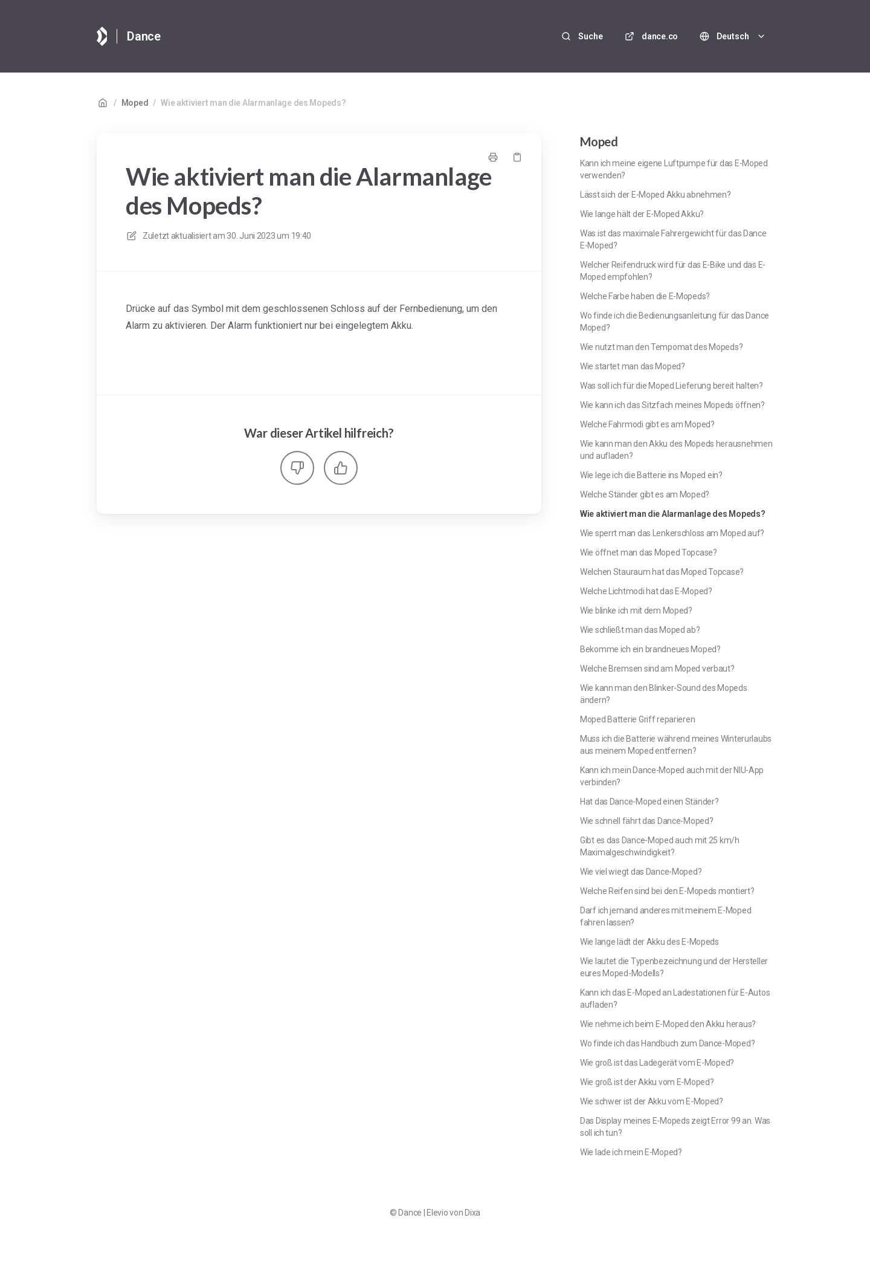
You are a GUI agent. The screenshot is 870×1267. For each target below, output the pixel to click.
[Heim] (102, 36)
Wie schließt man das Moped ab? (640, 630)
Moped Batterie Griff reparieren (637, 719)
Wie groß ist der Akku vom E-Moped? (647, 1082)
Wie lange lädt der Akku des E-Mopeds (649, 942)
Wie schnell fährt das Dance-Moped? (646, 821)
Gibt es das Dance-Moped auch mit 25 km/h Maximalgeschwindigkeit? (660, 846)
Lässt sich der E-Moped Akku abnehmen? (655, 194)
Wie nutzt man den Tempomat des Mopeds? (661, 347)
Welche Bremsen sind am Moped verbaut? (657, 668)
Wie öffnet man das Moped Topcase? (648, 552)
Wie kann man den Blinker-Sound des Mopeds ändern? (663, 694)
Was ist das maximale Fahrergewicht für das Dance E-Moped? (673, 239)
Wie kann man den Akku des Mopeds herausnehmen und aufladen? (676, 450)
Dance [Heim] (144, 36)
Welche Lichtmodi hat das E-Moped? (646, 591)
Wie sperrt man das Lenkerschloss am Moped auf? (672, 533)
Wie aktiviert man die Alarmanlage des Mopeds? (253, 103)
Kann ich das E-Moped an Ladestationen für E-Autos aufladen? (675, 998)
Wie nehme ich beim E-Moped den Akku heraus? (668, 1024)
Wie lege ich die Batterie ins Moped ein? (651, 475)
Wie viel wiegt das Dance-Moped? (640, 872)
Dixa (472, 1212)
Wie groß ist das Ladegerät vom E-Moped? (657, 1063)
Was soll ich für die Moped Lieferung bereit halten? (671, 385)
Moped (135, 103)
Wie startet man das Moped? (632, 366)
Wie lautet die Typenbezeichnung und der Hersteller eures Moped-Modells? (674, 967)
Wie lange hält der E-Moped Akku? (642, 214)
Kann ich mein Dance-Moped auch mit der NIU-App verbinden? (672, 776)
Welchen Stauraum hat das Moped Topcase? (662, 572)
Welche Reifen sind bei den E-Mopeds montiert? (667, 891)
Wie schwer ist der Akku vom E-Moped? (651, 1101)
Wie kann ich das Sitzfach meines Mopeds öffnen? (672, 405)
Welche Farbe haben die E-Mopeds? (645, 296)
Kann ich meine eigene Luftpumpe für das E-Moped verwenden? (674, 169)
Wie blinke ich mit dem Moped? (636, 610)
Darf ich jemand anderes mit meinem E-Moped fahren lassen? (665, 916)
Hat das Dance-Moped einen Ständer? (649, 801)
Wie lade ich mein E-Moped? (631, 1152)
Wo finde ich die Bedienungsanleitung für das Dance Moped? (674, 321)
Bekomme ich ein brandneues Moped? (650, 649)
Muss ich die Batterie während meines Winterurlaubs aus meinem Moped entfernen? (676, 745)
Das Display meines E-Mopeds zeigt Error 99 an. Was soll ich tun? (675, 1127)
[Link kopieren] (517, 157)
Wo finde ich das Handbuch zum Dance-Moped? (667, 1043)
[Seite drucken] (493, 157)
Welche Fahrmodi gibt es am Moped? (647, 424)
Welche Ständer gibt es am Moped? (644, 494)
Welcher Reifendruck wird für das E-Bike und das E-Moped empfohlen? (672, 271)
